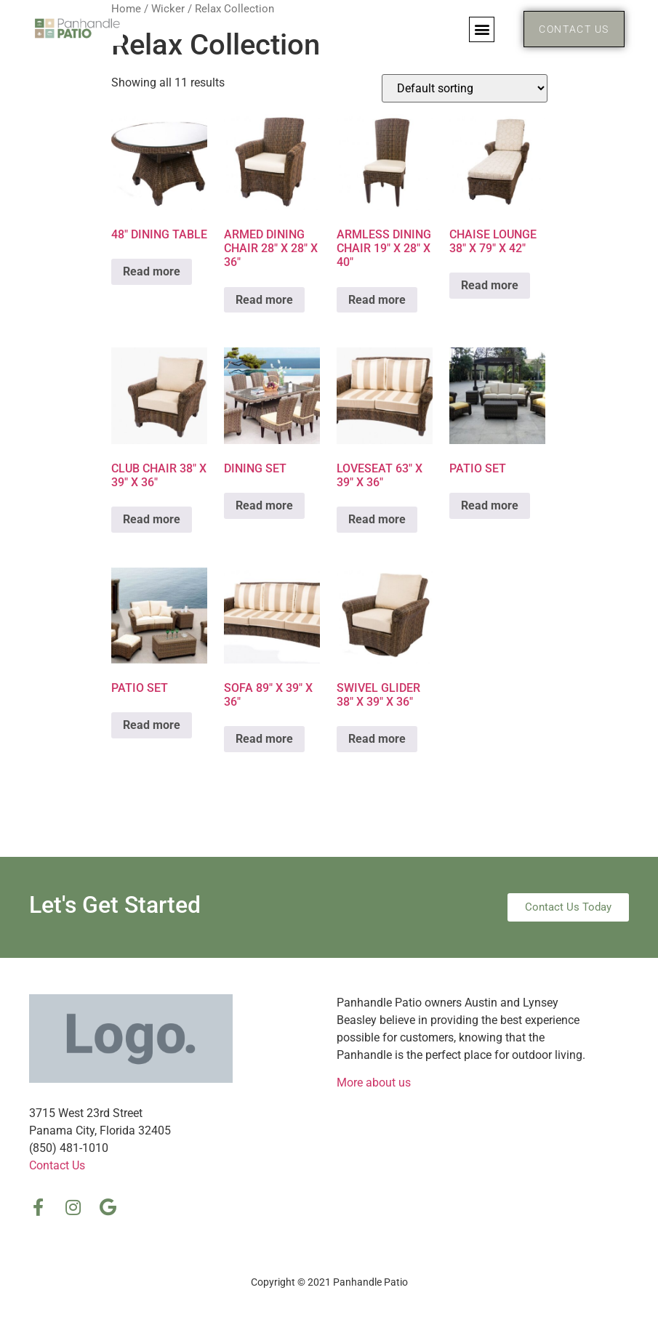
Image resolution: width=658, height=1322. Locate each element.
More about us (374, 1082)
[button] (481, 29)
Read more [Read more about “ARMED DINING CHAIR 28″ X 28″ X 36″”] (264, 300)
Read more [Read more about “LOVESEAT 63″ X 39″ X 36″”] (377, 519)
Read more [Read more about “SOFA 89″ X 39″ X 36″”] (264, 739)
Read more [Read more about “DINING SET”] (264, 505)
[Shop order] (464, 88)
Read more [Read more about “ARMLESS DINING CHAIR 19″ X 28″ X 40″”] (377, 300)
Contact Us (57, 1165)
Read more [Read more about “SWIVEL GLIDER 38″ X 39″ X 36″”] (377, 739)
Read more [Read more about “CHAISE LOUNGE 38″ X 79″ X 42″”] (489, 285)
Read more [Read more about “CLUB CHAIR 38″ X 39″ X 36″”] (151, 519)
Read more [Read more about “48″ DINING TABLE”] (151, 271)
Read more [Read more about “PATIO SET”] (489, 505)
